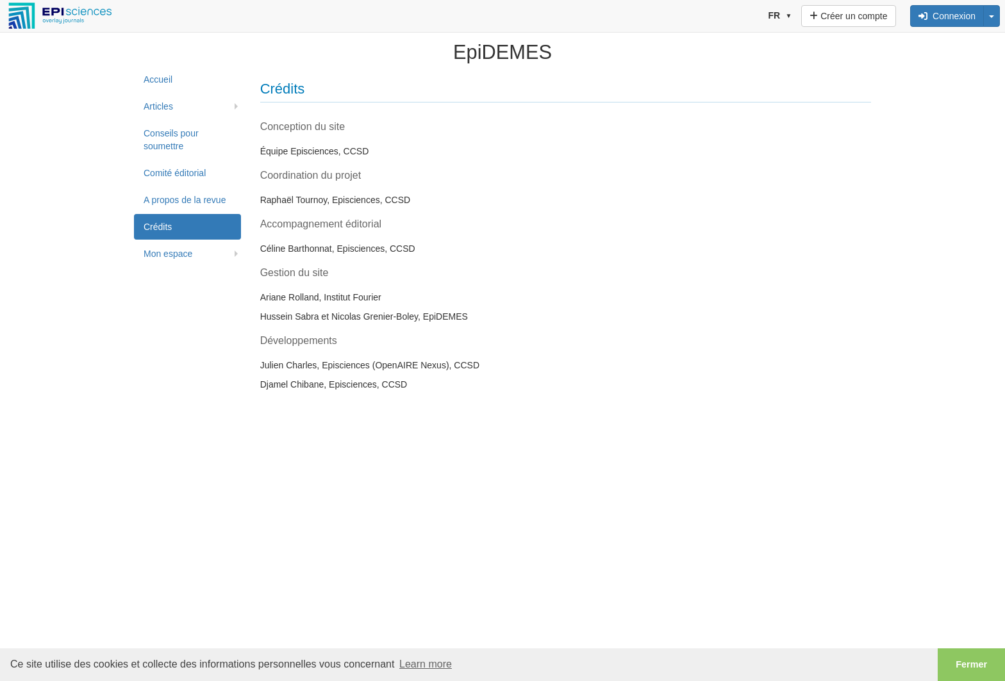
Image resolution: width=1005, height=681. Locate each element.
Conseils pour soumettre (171, 139)
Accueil (158, 79)
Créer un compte (848, 16)
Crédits (158, 227)
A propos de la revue (185, 200)
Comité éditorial (175, 173)
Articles (158, 106)
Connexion (947, 16)
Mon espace (168, 254)
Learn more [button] (425, 664)
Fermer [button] (971, 664)
